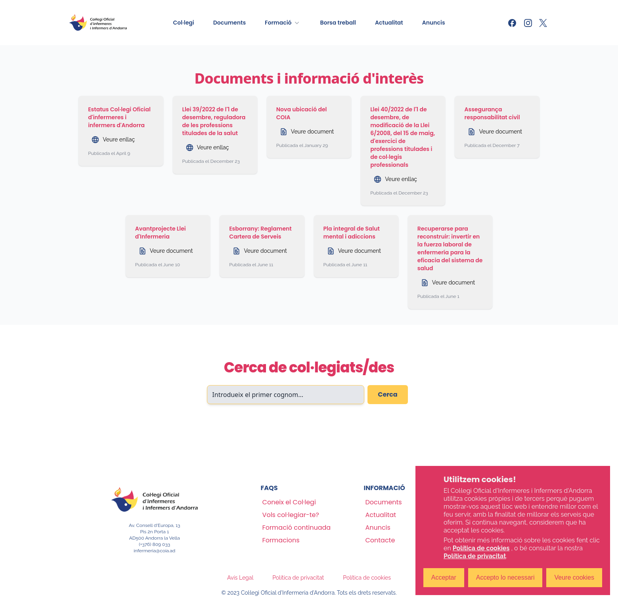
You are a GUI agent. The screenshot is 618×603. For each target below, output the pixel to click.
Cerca (387, 394)
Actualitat (389, 23)
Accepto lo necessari (505, 577)
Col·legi (183, 23)
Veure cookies (574, 577)
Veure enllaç (113, 139)
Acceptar (443, 577)
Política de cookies (367, 577)
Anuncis (433, 23)
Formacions (281, 540)
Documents (229, 23)
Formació (283, 23)
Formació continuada (296, 527)
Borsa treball (338, 23)
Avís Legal (240, 577)
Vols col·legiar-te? (290, 514)
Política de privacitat (298, 577)
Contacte (380, 540)
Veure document (306, 132)
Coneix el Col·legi (289, 502)
